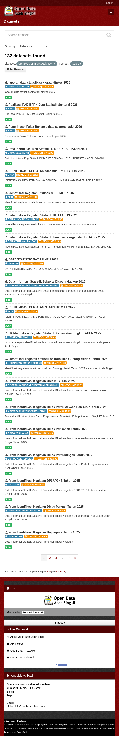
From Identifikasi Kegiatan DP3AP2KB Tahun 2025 (44, 480)
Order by (10, 46)
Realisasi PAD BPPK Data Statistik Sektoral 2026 (42, 104)
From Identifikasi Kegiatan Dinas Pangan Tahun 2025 (46, 506)
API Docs (60, 571)
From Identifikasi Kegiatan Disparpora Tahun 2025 (44, 532)
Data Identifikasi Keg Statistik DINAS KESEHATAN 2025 (47, 148)
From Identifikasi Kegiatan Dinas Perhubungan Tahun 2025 (50, 455)
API (49, 571)
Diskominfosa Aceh (33, 612)
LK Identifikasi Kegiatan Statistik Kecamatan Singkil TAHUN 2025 (54, 333)
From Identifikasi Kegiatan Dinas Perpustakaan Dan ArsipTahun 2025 (57, 407)
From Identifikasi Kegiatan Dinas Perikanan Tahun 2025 (47, 429)
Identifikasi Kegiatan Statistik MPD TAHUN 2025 (42, 193)
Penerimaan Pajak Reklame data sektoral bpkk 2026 (45, 126)
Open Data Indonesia (20, 657)
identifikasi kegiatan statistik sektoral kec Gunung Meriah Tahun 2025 (57, 359)
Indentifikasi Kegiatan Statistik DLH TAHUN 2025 (42, 215)
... (63, 557)
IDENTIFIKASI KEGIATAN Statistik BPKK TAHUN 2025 (46, 171)
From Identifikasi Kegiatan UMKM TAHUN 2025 (41, 381)
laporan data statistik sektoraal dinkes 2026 (39, 82)
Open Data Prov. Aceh (21, 650)
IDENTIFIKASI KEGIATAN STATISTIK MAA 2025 (41, 307)
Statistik (59, 622)
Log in (109, 2)
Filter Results (15, 69)
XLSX (8, 97)
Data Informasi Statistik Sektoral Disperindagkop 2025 (46, 281)
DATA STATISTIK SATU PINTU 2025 (33, 259)
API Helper (14, 643)
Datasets (11, 21)
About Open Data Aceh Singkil (25, 636)
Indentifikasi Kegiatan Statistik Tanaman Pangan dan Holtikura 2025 (56, 237)
